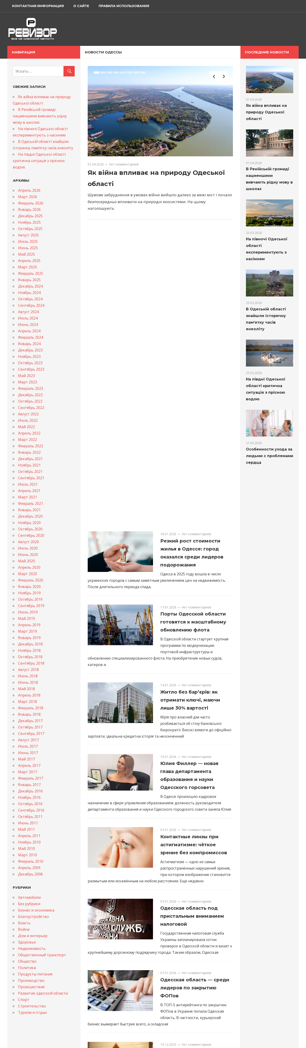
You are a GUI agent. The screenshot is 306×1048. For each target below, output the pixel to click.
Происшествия (31, 986)
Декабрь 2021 (30, 458)
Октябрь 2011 (30, 816)
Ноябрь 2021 (29, 465)
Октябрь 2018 (30, 656)
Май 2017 (26, 759)
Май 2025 (26, 254)
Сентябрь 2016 (31, 810)
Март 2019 (27, 631)
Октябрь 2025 (30, 228)
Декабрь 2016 (30, 791)
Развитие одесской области (43, 993)
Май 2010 (26, 848)
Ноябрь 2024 (29, 292)
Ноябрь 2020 (29, 522)
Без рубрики (29, 903)
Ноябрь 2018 (29, 650)
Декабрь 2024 (30, 286)
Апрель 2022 (29, 433)
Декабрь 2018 (30, 644)
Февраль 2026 (30, 203)
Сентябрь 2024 (31, 305)
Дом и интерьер (32, 935)
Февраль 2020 (30, 580)
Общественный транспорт (42, 954)
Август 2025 (28, 235)
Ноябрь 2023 (29, 356)
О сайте (81, 6)
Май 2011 (26, 829)
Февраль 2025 (30, 273)
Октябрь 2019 (30, 599)
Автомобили (29, 897)
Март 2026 (27, 196)
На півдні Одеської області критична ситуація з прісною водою (39, 161)
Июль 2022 (28, 420)
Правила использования (124, 6)
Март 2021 (27, 497)
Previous (213, 76)
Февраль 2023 (30, 388)
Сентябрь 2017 (31, 733)
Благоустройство (33, 916)
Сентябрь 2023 (31, 369)
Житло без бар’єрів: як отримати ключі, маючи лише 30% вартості (190, 397)
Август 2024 (28, 311)
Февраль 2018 (30, 707)
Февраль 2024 (30, 337)
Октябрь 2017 (30, 727)
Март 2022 (27, 439)
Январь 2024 (29, 343)
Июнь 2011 (28, 822)
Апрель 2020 (29, 567)
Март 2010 (27, 854)
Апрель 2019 (29, 624)
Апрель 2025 (29, 260)
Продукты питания (35, 974)
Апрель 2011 (29, 835)
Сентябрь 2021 (31, 477)
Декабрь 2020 (30, 516)
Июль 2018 (28, 676)
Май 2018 (26, 688)
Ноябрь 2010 (29, 842)
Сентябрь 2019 (31, 605)
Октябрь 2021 (30, 471)
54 (151, 982)
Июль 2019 (28, 612)
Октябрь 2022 (30, 401)
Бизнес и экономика (36, 910)
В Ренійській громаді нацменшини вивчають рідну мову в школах (40, 116)
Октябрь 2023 (30, 362)
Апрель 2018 (29, 695)
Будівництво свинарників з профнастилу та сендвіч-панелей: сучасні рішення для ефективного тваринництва (194, 764)
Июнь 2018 (28, 682)
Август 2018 (28, 669)
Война (23, 929)
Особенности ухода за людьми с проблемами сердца (269, 456)
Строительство (32, 1006)
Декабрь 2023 (30, 350)
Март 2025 (27, 267)
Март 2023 (27, 382)
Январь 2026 (29, 209)
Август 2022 (28, 414)
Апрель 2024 (29, 330)
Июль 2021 (28, 484)
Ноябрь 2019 (29, 592)
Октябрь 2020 (30, 529)
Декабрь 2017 (30, 720)
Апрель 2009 (29, 867)
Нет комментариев (124, 164)
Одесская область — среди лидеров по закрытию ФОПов (194, 685)
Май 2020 (26, 560)
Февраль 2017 (30, 778)
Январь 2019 (29, 637)
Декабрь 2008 (30, 874)
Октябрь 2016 (30, 803)
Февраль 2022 (30, 445)
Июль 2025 (28, 241)
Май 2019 (26, 618)
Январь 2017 (29, 784)
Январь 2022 (29, 452)
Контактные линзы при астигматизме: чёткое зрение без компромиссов (193, 542)
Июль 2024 (28, 318)
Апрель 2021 (29, 490)
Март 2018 (27, 701)
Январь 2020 (29, 586)
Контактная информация (38, 6)
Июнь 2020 (28, 554)
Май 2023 (26, 375)
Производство (31, 980)
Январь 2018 (29, 714)
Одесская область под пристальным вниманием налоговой (192, 613)
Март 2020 (27, 573)
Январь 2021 (29, 509)
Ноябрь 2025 (29, 222)
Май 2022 (26, 426)
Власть (24, 922)
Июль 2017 (28, 746)
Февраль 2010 (30, 861)
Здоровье (27, 942)
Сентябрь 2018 (31, 663)
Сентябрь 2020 (31, 535)
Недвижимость (32, 948)
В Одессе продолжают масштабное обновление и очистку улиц (194, 837)
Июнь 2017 (28, 752)
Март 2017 (27, 771)
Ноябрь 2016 (29, 797)
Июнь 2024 (28, 324)
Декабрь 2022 (30, 394)
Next (223, 76)
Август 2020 (28, 541)
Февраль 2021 (30, 503)
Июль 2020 (28, 548)
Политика (27, 967)
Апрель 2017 (29, 765)
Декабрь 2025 (30, 215)
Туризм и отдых (32, 1012)
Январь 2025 (29, 279)
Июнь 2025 (28, 247)
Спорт (23, 999)
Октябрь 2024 (30, 298)
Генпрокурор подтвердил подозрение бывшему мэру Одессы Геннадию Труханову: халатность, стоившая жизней (195, 923)
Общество (27, 961)
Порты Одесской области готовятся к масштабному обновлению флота (193, 319)
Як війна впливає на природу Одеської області (266, 112)
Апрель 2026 (29, 190)
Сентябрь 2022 (31, 407)
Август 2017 (28, 739)
